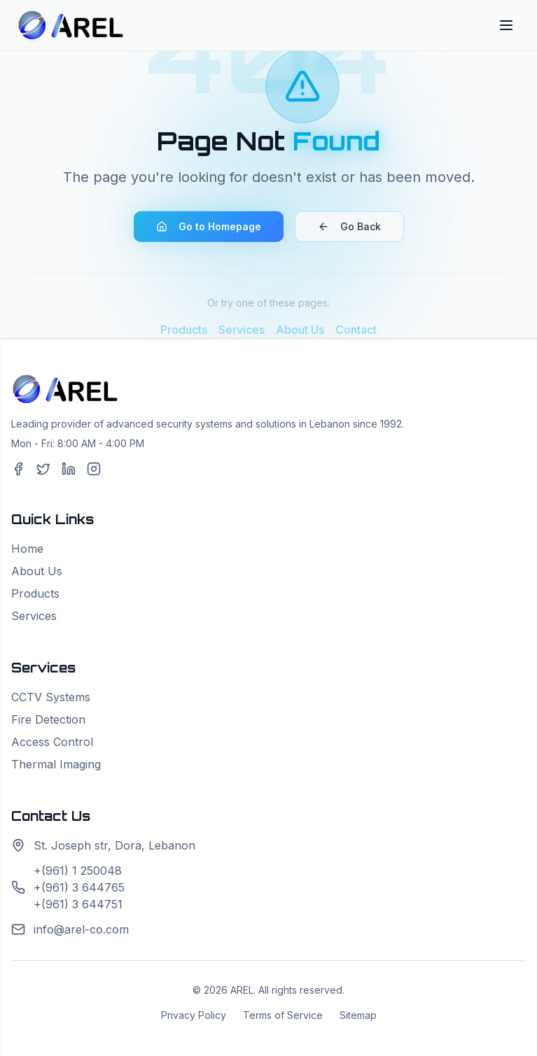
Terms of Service (283, 1015)
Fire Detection (48, 719)
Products (35, 593)
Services (34, 616)
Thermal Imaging (56, 764)
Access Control (52, 742)
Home (27, 549)
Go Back (349, 230)
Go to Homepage (208, 230)
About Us (36, 571)
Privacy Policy (193, 1015)
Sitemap (358, 1015)
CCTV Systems (50, 697)
